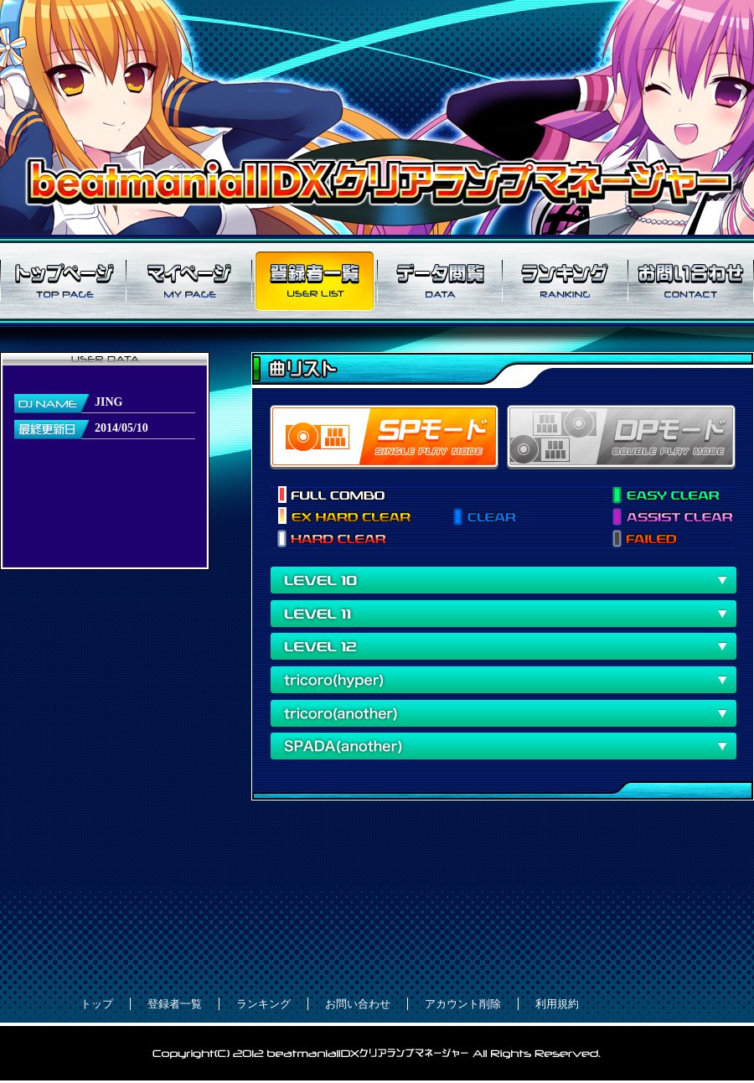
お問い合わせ (691, 281)
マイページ (188, 281)
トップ (96, 1004)
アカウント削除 (463, 1004)
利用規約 (557, 1004)
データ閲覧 (440, 281)
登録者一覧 (314, 281)
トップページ (63, 281)
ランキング (565, 281)
